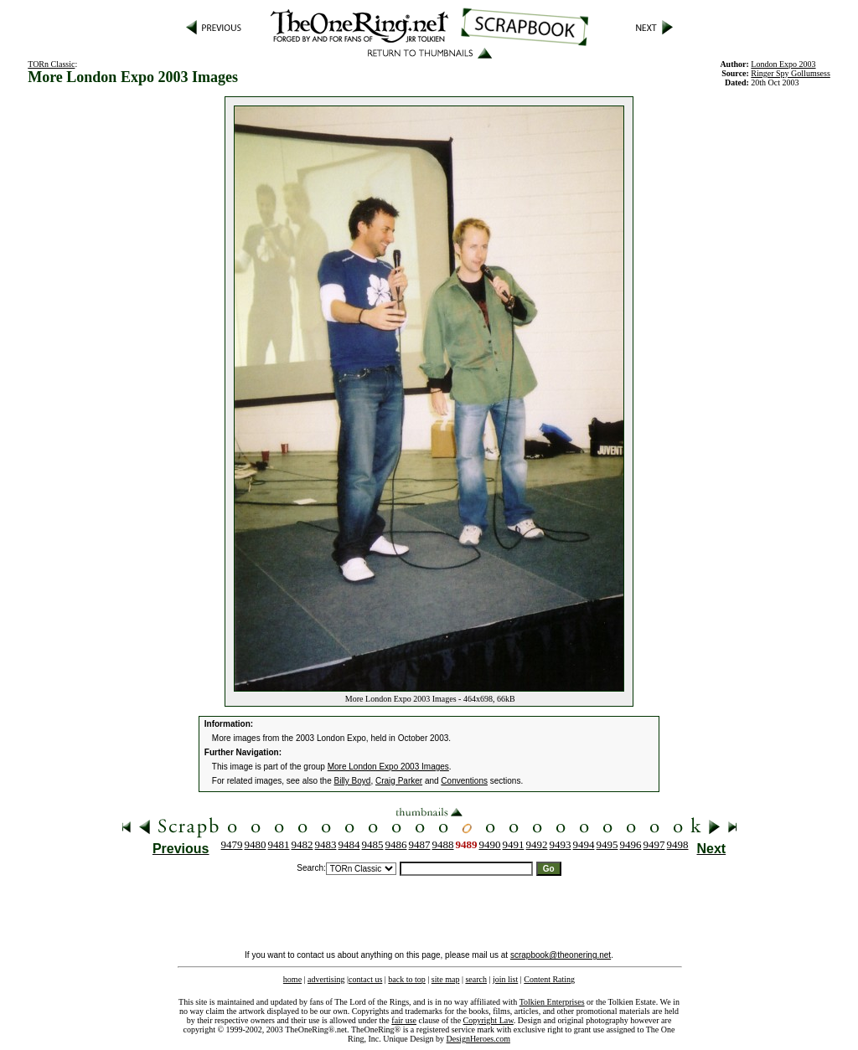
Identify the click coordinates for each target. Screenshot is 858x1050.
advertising (326, 979)
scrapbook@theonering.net (560, 955)
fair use (403, 1020)
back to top (406, 979)
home (292, 979)
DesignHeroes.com (478, 1038)
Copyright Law (488, 1020)
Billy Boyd (352, 780)
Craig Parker (398, 780)
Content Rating (549, 979)
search (476, 979)
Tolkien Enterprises (552, 1001)
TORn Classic (51, 64)
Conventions (464, 780)
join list (505, 979)
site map (446, 979)
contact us (365, 979)
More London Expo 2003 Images (388, 766)
